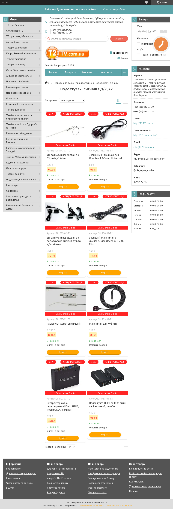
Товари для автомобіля (100, 482)
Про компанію (13, 468)
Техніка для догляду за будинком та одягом (19, 117)
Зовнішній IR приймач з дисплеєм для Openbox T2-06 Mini (106, 241)
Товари (69, 72)
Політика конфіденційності (118, 505)
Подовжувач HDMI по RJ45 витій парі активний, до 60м (107, 404)
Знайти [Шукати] (119, 38)
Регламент (88, 72)
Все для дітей (136, 481)
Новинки (133, 491)
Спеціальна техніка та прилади (104, 473)
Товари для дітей (15, 173)
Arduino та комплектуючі (19, 75)
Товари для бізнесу (16, 47)
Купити (63, 186)
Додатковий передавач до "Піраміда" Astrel (63, 156)
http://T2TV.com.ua (143, 123)
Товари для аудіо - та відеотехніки (73, 82)
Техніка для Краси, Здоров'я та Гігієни (21, 126)
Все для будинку (56, 492)
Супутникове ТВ (14, 30)
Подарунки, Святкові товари (21, 179)
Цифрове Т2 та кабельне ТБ (61, 468)
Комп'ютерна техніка (17, 87)
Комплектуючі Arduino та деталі (19, 207)
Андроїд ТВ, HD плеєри (59, 478)
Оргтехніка (12, 98)
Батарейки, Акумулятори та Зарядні (20, 149)
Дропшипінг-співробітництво (21, 473)
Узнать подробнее (114, 9)
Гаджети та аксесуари (17, 162)
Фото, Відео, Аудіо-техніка (20, 70)
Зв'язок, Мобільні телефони (21, 157)
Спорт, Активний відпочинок (21, 53)
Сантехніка (12, 190)
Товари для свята (97, 492)
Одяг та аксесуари (16, 168)
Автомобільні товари (17, 42)
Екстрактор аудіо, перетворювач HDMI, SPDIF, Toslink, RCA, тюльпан (62, 406)
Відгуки (10, 487)
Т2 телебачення (15, 25)
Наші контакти (13, 478)
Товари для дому (15, 64)
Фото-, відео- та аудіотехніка (103, 468)
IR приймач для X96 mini (103, 323)
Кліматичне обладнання (19, 133)
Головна (53, 72)
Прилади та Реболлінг (18, 81)
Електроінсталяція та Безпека (17, 140)
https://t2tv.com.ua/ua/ (145, 135)
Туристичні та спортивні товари (145, 486)
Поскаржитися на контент (90, 505)
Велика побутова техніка (19, 104)
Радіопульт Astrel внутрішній (63, 323)
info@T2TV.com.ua (143, 147)
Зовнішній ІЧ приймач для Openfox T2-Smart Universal (105, 156)
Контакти (106, 72)
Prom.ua (103, 502)
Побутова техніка (56, 487)
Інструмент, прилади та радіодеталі (18, 198)
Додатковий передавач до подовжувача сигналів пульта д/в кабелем (64, 241)
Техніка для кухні (15, 109)
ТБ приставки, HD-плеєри (19, 36)
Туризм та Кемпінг (16, 58)
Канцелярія (12, 185)
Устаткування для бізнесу (101, 478)
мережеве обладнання (18, 92)
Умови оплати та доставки (19, 482)
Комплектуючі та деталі (141, 468)
